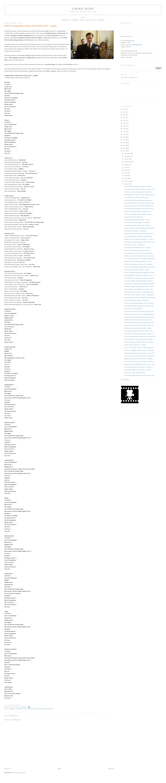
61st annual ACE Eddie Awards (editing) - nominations (139, 283)
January (126, 184)
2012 (124, 148)
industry (39, 708)
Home (59, 768)
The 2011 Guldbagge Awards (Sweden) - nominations (139, 350)
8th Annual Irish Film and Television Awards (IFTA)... (139, 306)
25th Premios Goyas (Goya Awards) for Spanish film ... (139, 311)
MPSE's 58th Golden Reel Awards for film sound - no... (139, 233)
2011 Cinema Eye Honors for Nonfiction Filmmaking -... (140, 258)
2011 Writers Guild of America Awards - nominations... (139, 361)
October (126, 159)
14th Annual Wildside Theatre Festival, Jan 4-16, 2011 (139, 353)
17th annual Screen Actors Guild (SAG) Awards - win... (139, 189)
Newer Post (7, 768)
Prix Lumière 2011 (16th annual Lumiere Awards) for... (139, 278)
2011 (124, 151)
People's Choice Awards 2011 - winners (135, 345)
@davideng (128, 57)
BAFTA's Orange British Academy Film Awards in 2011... (140, 267)
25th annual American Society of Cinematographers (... (139, 314)
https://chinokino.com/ (127, 36)
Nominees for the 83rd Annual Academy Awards (137, 211)
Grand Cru (134, 55)
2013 (124, 145)
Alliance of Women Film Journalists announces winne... (139, 317)
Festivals (93, 20)
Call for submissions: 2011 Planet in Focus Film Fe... (139, 206)
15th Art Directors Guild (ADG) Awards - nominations (139, 356)
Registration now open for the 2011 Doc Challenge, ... (139, 358)
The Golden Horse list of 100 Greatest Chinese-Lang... (139, 203)
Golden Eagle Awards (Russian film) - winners (137, 220)
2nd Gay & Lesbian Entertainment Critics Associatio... (139, 256)
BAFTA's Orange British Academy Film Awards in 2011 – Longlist (30, 26)
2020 (124, 126)
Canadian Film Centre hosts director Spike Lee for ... (139, 320)
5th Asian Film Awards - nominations (134, 245)
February (127, 181)
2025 (124, 112)
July (125, 167)
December (127, 153)
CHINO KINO (83, 8)
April (126, 175)
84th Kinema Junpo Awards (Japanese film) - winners (139, 286)
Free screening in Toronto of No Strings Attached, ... (138, 253)
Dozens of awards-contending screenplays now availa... (139, 272)
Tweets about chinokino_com (129, 77)
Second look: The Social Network (133, 217)
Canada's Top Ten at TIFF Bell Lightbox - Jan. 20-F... (139, 239)
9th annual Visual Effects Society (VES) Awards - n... (139, 325)
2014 (124, 142)
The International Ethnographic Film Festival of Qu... (139, 208)
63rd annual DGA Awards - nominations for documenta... (140, 297)
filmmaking (31, 708)
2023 (124, 117)
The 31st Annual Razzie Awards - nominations (137, 222)
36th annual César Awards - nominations (135, 231)
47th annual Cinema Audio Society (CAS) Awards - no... (140, 339)
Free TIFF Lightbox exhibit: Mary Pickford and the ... (139, 281)
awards (12, 708)
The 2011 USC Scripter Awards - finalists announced (139, 347)
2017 (124, 134)
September (127, 161)
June (125, 170)
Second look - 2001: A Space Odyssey (134, 372)
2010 (124, 379)
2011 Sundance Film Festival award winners (136, 197)
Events (87, 20)
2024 (124, 115)
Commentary (100, 20)
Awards (81, 20)
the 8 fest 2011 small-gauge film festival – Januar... (138, 261)
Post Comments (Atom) (18, 772)
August (126, 164)
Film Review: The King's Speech (133, 308)
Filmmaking (74, 20)
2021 (124, 123)
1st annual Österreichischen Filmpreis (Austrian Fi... (138, 200)
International (48, 708)
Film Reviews (65, 20)
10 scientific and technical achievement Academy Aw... (139, 333)
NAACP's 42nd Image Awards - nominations (136, 300)
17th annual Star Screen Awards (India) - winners (138, 328)
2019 (124, 128)
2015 (124, 140)
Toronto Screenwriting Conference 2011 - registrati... (139, 264)
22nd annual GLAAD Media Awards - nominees (137, 247)
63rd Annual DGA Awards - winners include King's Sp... (140, 195)
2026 (124, 109)
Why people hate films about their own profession (138, 236)
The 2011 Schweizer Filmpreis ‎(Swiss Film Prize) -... (139, 192)
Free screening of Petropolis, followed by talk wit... (138, 186)
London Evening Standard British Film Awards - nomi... (139, 364)
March (126, 178)
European (19, 708)
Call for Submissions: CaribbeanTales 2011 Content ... (139, 342)
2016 (124, 137)
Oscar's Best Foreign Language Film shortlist (136, 250)
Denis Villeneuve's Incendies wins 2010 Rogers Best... (139, 292)
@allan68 (128, 47)
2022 (124, 120)
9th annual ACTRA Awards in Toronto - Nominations (139, 295)
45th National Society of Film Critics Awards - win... (139, 331)
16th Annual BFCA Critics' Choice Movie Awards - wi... (140, 275)
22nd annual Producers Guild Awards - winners (137, 225)
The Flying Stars (137, 45)
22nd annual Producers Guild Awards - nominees (137, 370)
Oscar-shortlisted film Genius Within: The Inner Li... (138, 367)
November (127, 156)
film (25, 708)
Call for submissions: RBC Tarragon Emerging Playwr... (140, 228)
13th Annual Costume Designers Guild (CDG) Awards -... (140, 242)
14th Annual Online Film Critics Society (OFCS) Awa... (139, 375)
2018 (124, 131)
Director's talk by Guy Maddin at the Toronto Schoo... (139, 289)
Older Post (111, 768)
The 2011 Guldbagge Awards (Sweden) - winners (138, 214)
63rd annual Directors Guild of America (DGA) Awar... (139, 322)
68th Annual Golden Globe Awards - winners (136, 270)
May (125, 173)
